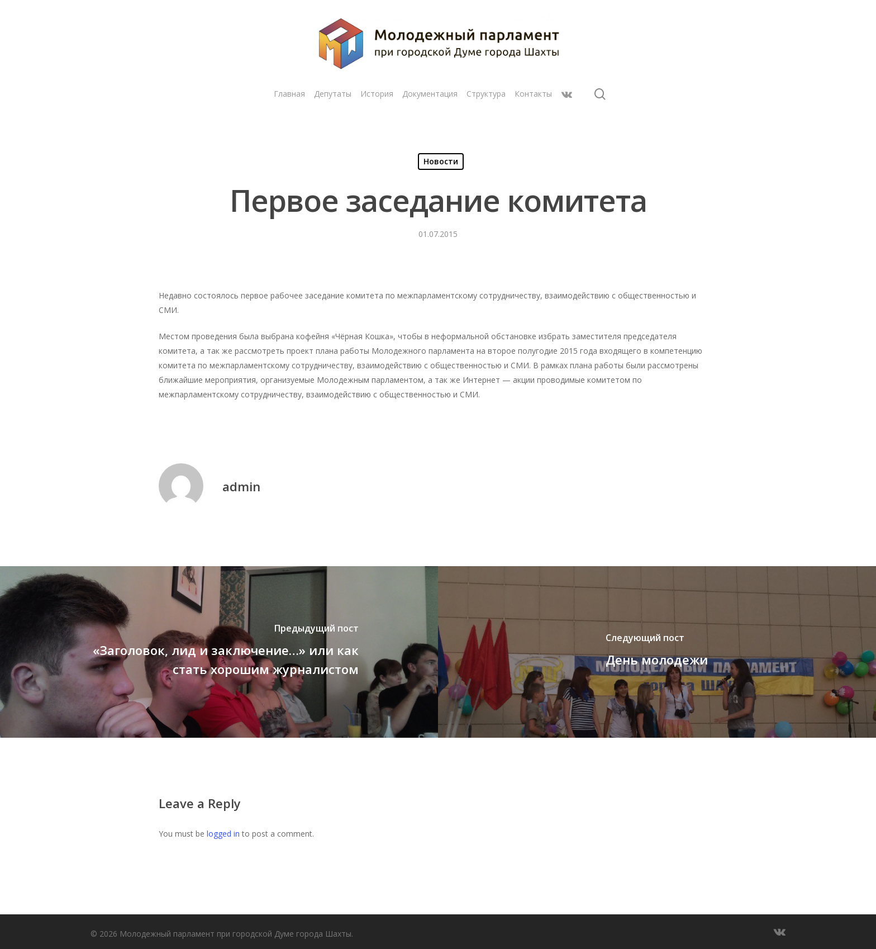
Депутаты (332, 93)
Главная (289, 93)
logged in (223, 833)
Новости (440, 161)
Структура (486, 93)
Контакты (533, 93)
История (376, 93)
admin (241, 486)
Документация (430, 93)
